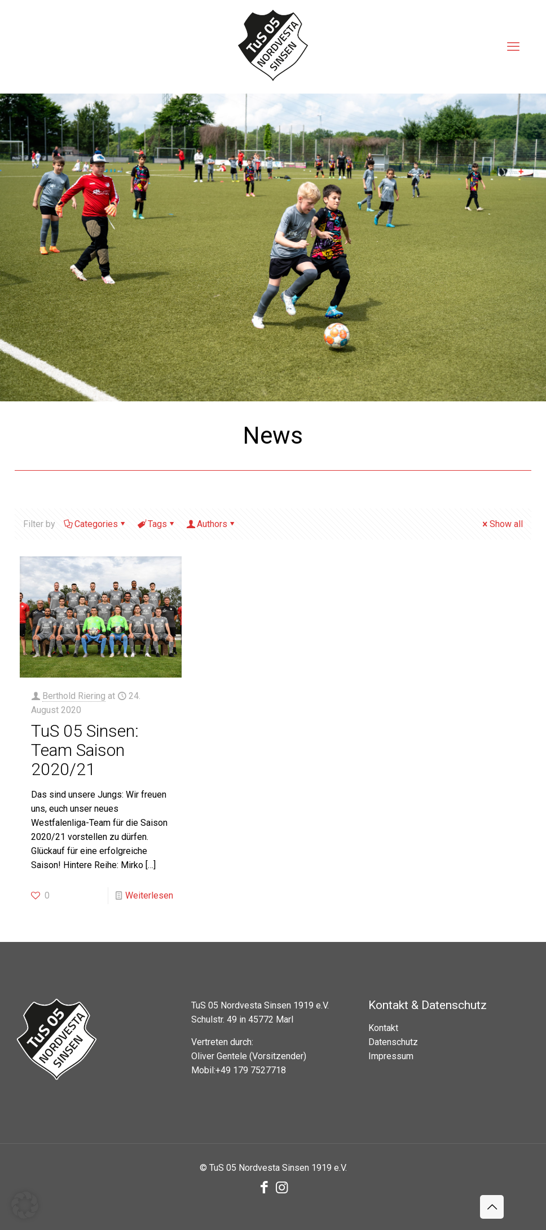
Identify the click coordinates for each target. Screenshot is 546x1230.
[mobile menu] (513, 46)
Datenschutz (393, 1042)
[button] (25, 1205)
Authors (211, 524)
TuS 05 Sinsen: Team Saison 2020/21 (85, 750)
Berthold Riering (73, 696)
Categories (95, 524)
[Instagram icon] (282, 1187)
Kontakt (383, 1028)
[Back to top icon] (492, 1207)
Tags (156, 524)
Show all (502, 524)
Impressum (390, 1056)
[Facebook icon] (264, 1187)
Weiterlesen (149, 895)
